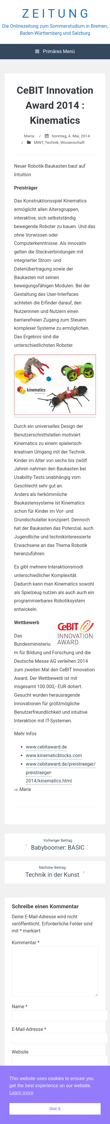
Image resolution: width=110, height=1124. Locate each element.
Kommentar (26, 942)
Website (20, 1052)
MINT (38, 142)
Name (20, 1006)
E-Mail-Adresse (29, 1029)
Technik (52, 142)
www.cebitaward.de (46, 747)
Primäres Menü (55, 51)
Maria (29, 136)
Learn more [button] (21, 1092)
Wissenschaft (72, 142)
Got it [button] (55, 1108)
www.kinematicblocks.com (54, 755)
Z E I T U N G (55, 13)
